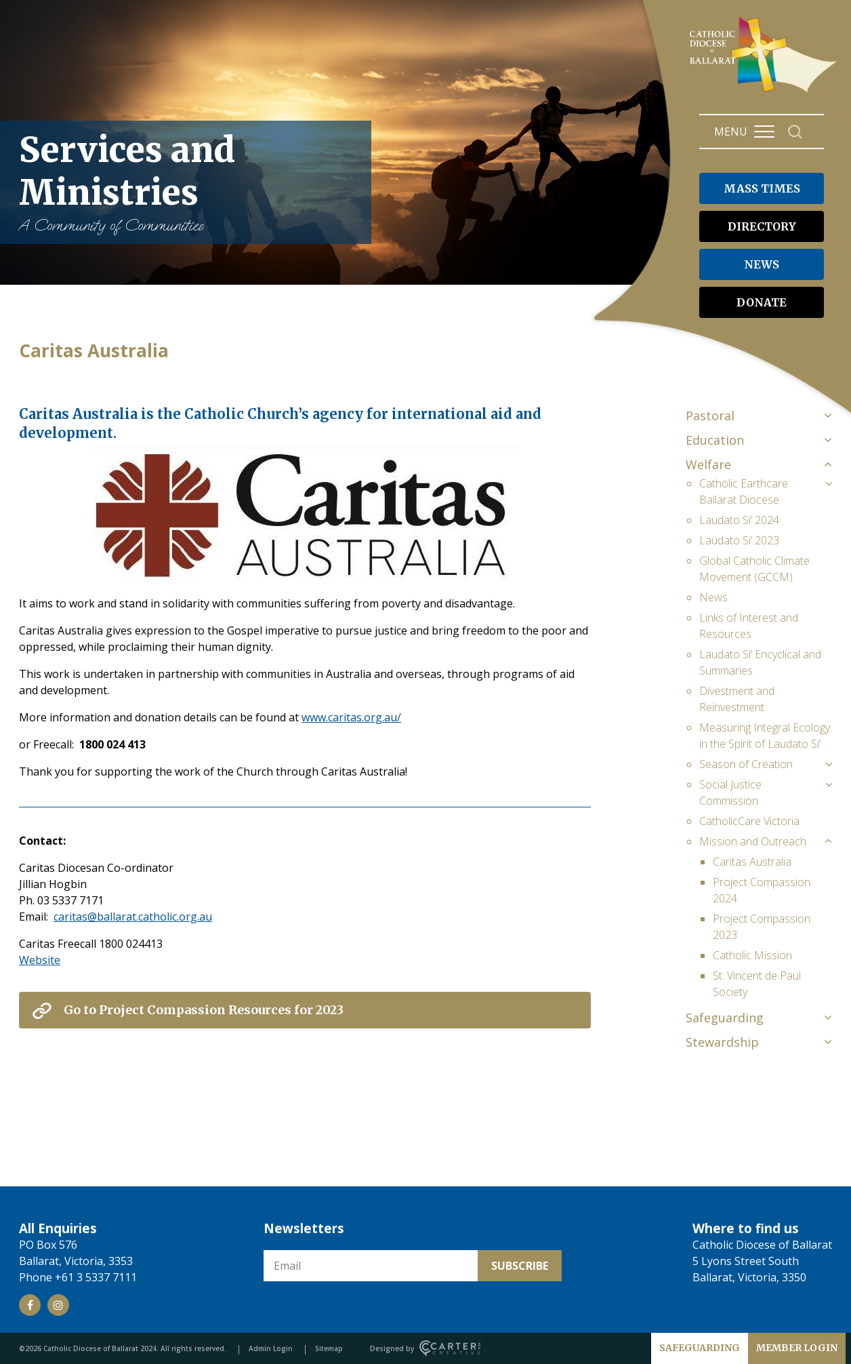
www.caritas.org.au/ (351, 717)
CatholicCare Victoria (749, 821)
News (713, 597)
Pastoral (710, 415)
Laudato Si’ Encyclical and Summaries (760, 662)
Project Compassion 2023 (761, 926)
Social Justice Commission (730, 792)
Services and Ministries (188, 182)
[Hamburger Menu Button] (764, 131)
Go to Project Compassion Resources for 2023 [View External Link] (204, 1010)
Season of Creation (746, 764)
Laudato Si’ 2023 (739, 540)
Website (39, 959)
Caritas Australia (752, 861)
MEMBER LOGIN (796, 1348)
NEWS (761, 264)
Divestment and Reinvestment (736, 699)
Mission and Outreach (752, 841)
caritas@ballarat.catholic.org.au (133, 916)
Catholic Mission (752, 955)
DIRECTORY (762, 226)
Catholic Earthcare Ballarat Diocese (743, 491)
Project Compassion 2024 (761, 890)
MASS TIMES (762, 188)
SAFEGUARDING (699, 1348)
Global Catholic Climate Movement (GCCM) (754, 568)
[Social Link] (30, 1305)
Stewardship (722, 1042)
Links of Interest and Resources (748, 625)
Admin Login (271, 1348)
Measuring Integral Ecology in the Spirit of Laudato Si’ (764, 735)
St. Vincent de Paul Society (757, 983)
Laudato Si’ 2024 (739, 520)
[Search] (795, 132)
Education (715, 440)
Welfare (708, 464)
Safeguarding (725, 1017)
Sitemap (329, 1348)
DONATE (761, 302)
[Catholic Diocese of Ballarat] (765, 92)
